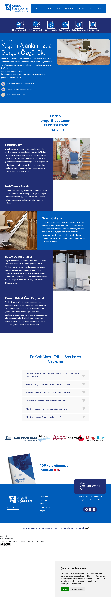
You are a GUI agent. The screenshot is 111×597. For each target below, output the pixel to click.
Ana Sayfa (38, 8)
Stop (84, 67)
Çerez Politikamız (61, 515)
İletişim (100, 8)
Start (82, 67)
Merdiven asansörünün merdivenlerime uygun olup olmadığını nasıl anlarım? (54, 362)
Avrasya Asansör (13, 495)
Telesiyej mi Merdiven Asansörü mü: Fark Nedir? (48, 380)
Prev (59, 51)
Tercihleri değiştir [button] (77, 589)
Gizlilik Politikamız (76, 515)
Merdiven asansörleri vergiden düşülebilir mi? (46, 396)
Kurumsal (48, 8)
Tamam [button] (65, 589)
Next (107, 51)
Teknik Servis (82, 8)
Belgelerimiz (69, 8)
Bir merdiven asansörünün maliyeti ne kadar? (46, 388)
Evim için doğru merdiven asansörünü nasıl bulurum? (49, 371)
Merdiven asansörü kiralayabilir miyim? (43, 404)
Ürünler (58, 8)
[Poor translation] (7, 531)
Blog (91, 8)
